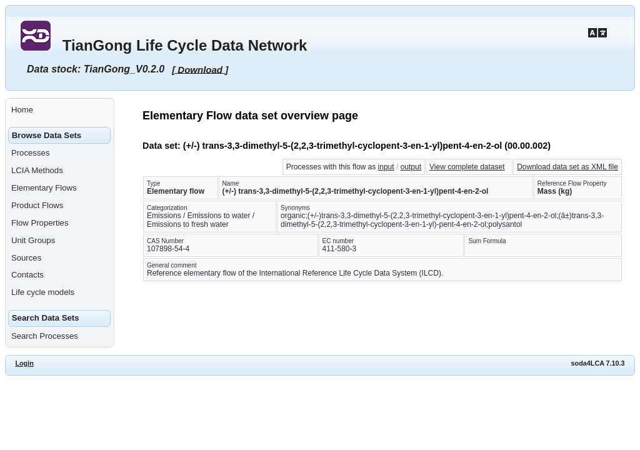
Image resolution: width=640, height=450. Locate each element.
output (411, 166)
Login (24, 363)
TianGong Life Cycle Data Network (185, 45)
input (386, 166)
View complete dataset (467, 166)
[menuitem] (59, 110)
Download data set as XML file (567, 166)
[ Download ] (200, 69)
